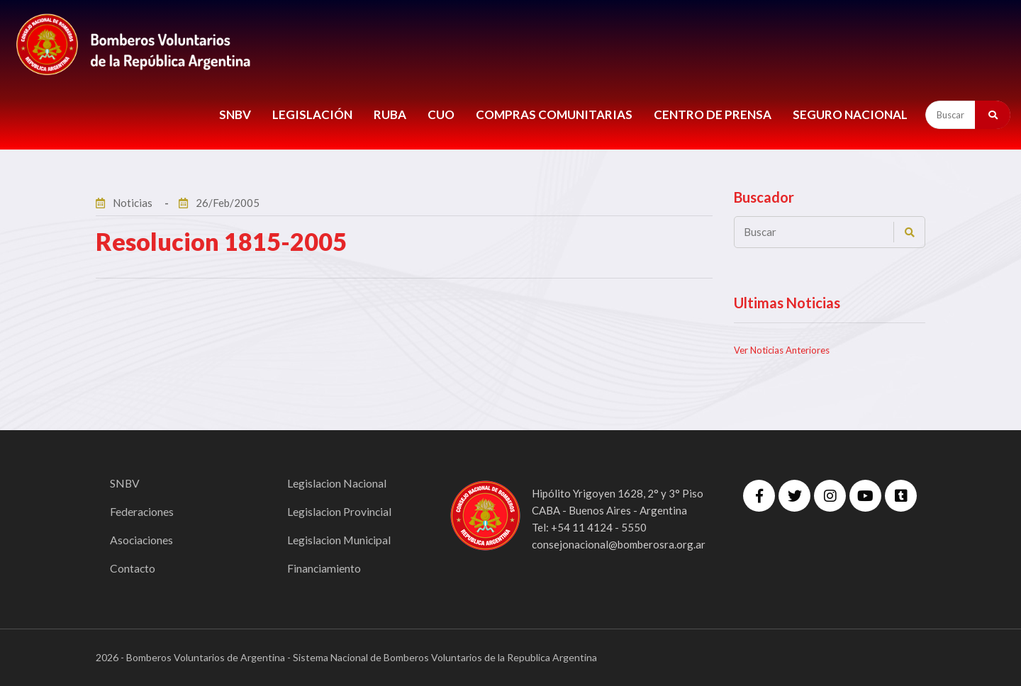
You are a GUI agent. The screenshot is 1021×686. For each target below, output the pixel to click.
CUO (441, 114)
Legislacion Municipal (340, 539)
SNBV (235, 114)
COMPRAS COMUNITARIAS (554, 114)
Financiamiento (324, 568)
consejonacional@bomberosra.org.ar (618, 544)
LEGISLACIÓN (312, 114)
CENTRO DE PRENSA (712, 114)
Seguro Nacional (850, 114)
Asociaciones (142, 539)
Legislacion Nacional (337, 483)
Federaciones (142, 511)
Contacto (133, 568)
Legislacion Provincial (340, 511)
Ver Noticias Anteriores (782, 350)
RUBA (390, 114)
